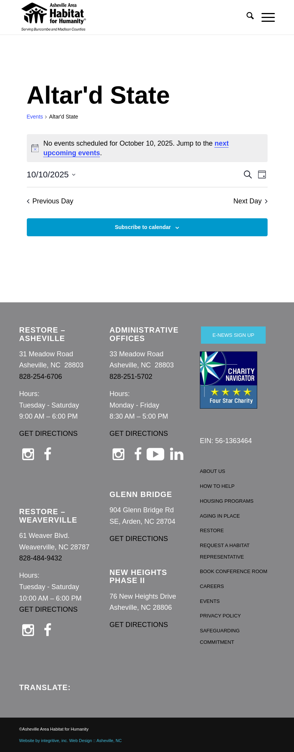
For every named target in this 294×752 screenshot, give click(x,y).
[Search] (246, 17)
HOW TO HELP (217, 486)
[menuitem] (246, 17)
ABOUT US (212, 471)
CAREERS (212, 586)
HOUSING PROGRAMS (226, 501)
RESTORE (212, 530)
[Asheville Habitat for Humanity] (53, 17)
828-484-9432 (40, 558)
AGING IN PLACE (220, 516)
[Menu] (264, 17)
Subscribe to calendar (143, 227)
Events (35, 117)
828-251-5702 (130, 376)
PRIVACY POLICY (220, 616)
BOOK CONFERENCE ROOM (233, 571)
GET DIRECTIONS (48, 433)
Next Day (250, 201)
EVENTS (210, 601)
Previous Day (50, 201)
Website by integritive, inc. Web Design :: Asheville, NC (70, 740)
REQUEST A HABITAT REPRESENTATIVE (225, 551)
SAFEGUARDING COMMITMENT (220, 636)
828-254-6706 (40, 376)
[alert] (147, 148)
